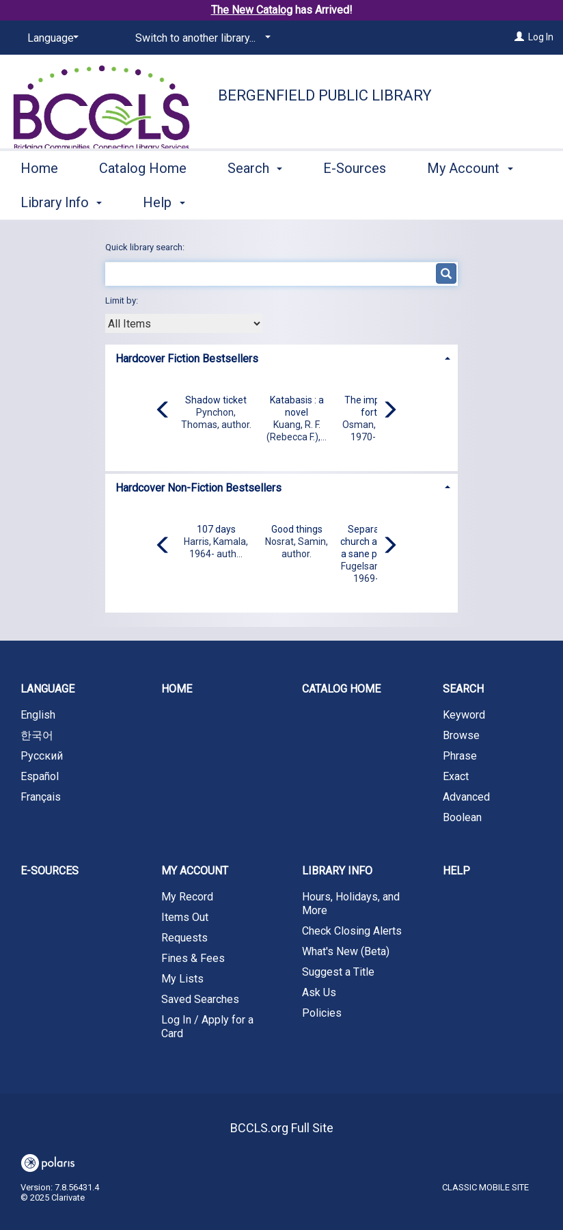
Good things (296, 529)
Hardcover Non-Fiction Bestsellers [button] (198, 487)
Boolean (462, 817)
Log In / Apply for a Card (207, 1026)
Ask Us (319, 992)
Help (456, 870)
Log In (540, 36)
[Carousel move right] (389, 411)
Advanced (466, 796)
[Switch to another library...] (200, 38)
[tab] (281, 357)
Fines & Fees (193, 958)
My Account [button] (194, 870)
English (37, 714)
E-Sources (354, 200)
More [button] (454, 202)
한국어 (36, 735)
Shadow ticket (216, 400)
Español (39, 776)
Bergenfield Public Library (325, 95)
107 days (216, 529)
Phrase (460, 755)
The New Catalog (251, 9)
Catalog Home (143, 200)
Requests (184, 937)
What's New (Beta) (345, 951)
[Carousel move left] (163, 411)
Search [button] (255, 200)
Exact (456, 776)
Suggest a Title (338, 971)
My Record (187, 896)
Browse (461, 735)
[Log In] (519, 36)
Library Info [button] (337, 870)
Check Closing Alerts (352, 930)
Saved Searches (200, 999)
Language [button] (47, 688)
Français (40, 796)
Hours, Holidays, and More (351, 903)
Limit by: (122, 300)
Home (39, 200)
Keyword (464, 714)
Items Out (184, 917)
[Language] (50, 38)
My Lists (182, 978)
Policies (322, 1012)
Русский (41, 755)
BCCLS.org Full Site (281, 1128)
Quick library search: (146, 247)
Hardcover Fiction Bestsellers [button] (186, 358)
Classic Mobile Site (485, 1187)
